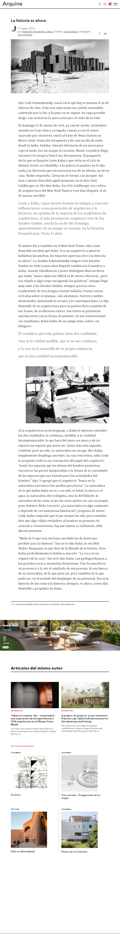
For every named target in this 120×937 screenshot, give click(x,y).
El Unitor (16, 795)
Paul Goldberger (67, 604)
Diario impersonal (41, 604)
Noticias (15, 809)
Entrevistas (17, 711)
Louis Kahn (54, 604)
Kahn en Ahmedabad (23, 851)
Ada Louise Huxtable (24, 604)
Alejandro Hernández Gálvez (37, 31)
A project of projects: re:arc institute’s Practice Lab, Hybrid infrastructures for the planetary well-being (84, 719)
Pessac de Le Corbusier (74, 852)
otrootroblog (70, 31)
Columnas (16, 753)
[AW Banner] (60, 649)
